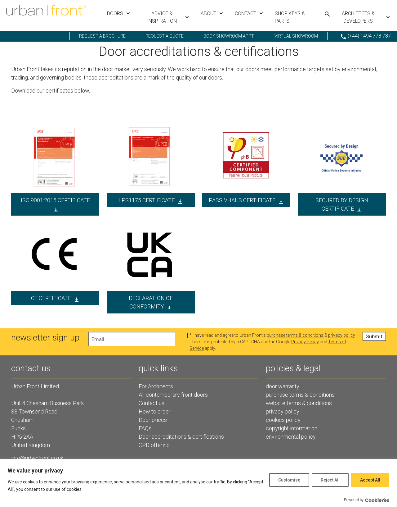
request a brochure (102, 36)
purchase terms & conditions (295, 335)
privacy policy (341, 335)
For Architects (156, 386)
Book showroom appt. (229, 36)
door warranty (282, 386)
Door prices (153, 420)
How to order (155, 411)
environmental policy (291, 436)
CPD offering (154, 445)
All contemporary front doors (173, 394)
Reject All (330, 479)
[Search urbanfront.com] (327, 14)
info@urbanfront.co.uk (37, 458)
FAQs (145, 428)
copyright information (291, 428)
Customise (289, 479)
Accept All (370, 479)
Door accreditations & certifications (181, 436)
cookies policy (283, 420)
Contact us (151, 403)
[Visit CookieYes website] (377, 500)
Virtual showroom (296, 36)
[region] (198, 483)
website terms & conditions (299, 403)
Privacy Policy (305, 341)
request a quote (164, 36)
